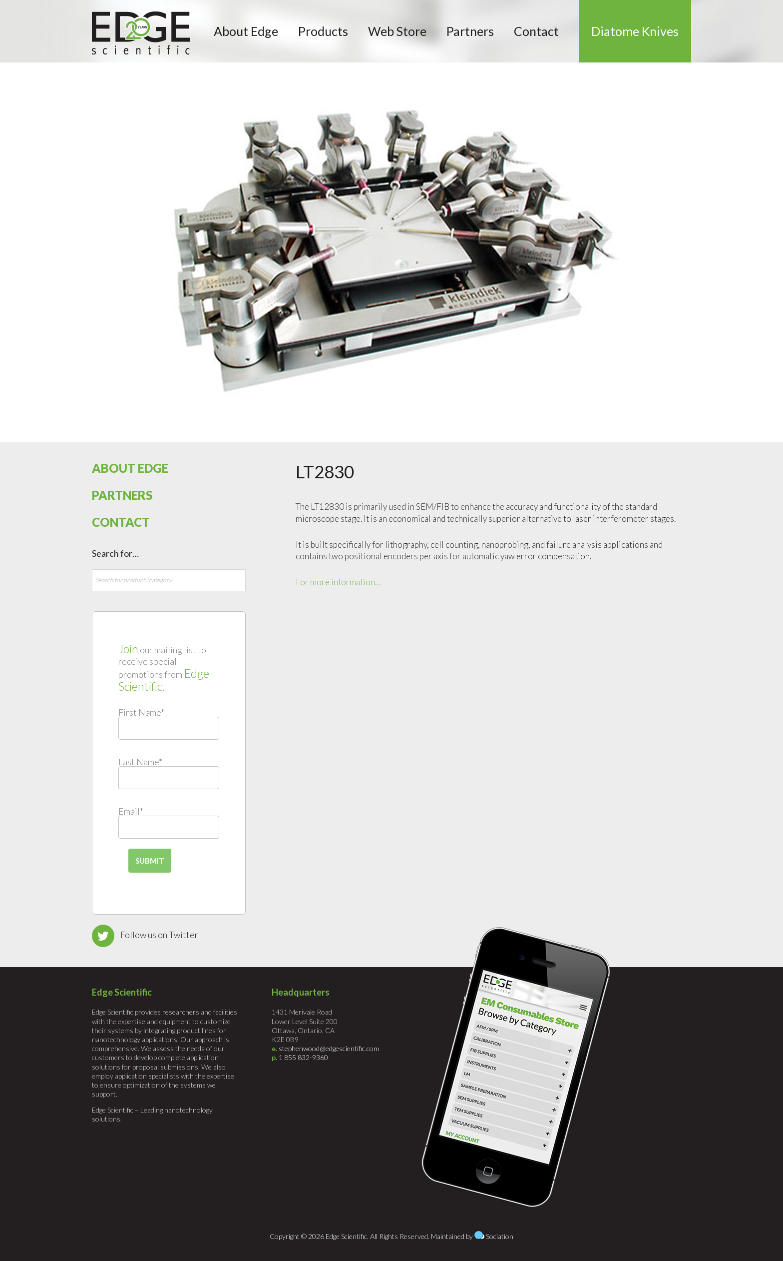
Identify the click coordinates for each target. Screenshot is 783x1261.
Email (130, 811)
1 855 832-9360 (303, 1057)
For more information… (338, 582)
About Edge (130, 468)
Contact (121, 522)
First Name (141, 712)
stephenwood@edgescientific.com (329, 1048)
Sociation (499, 1236)
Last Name (140, 761)
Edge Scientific (141, 33)
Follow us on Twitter (159, 934)
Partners (122, 495)
